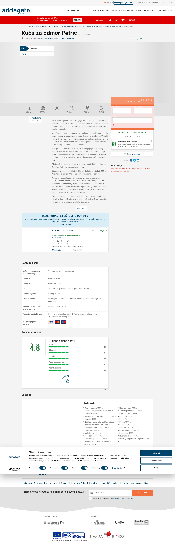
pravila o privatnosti (126, 498)
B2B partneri (113, 483)
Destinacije (165, 11)
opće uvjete (115, 498)
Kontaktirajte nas (97, 483)
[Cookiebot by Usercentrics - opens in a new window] (14, 536)
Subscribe (142, 493)
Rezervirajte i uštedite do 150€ (36, 458)
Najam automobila (145, 11)
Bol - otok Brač (68, 38)
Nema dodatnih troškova (62, 458)
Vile (88, 11)
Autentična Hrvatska (105, 11)
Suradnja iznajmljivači (123, 3)
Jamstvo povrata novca (87, 456)
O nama (28, 483)
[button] (162, 2)
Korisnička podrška (151, 3)
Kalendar (56, 250)
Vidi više (24, 54)
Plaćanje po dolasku (113, 456)
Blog (146, 483)
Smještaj (77, 11)
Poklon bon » (73, 221)
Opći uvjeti (65, 483)
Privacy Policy (79, 483)
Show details (117, 535)
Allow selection (156, 528)
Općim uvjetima (65, 224)
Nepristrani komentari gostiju (139, 458)
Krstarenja (126, 11)
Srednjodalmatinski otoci (51, 38)
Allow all (156, 520)
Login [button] (140, 3)
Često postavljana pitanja (46, 483)
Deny (156, 535)
